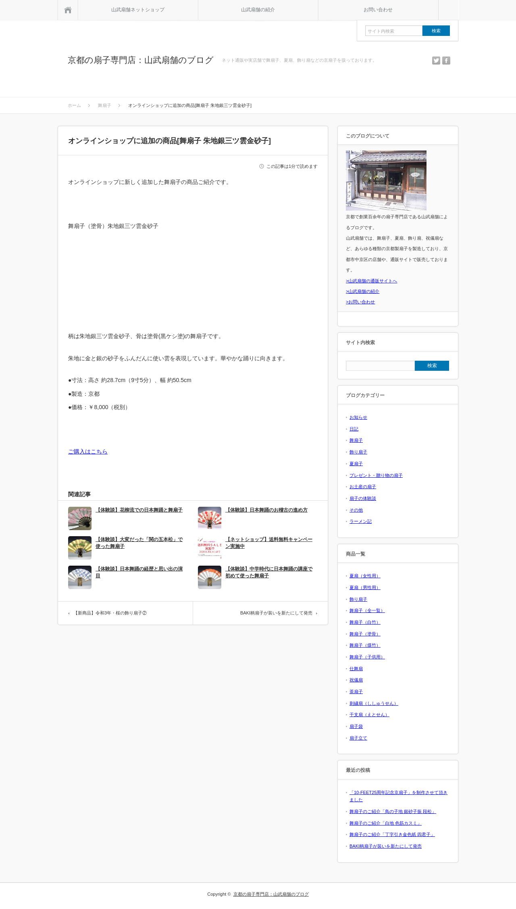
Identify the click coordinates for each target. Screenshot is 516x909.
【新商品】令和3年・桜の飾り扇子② (110, 612)
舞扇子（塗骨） (365, 633)
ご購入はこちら (88, 451)
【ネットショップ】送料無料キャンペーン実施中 (268, 543)
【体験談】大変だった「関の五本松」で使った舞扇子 (139, 543)
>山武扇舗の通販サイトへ (371, 280)
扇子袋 (356, 726)
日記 (354, 428)
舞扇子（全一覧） (367, 610)
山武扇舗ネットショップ (137, 10)
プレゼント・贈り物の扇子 (376, 475)
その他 (356, 510)
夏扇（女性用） (365, 575)
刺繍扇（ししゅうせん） (374, 703)
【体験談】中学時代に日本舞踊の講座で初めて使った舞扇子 (268, 572)
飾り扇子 (358, 451)
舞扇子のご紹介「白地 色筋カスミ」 (386, 823)
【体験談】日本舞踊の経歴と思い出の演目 (139, 572)
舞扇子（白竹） (365, 622)
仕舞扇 (356, 668)
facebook (446, 60)
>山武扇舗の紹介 (362, 291)
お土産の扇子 (363, 486)
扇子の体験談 (363, 498)
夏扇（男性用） (365, 587)
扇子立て (358, 738)
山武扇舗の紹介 (258, 10)
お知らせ (358, 417)
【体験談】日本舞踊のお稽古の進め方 (266, 510)
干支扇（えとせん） (369, 714)
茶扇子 (356, 691)
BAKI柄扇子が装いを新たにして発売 (276, 612)
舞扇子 (356, 440)
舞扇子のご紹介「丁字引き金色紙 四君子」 (392, 834)
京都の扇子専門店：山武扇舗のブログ (141, 60)
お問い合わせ (378, 10)
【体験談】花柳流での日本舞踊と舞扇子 (139, 510)
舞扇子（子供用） (367, 656)
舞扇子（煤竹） (365, 645)
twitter (436, 60)
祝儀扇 (356, 679)
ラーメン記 (361, 521)
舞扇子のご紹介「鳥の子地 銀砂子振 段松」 (393, 811)
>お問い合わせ (360, 301)
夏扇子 (356, 463)
